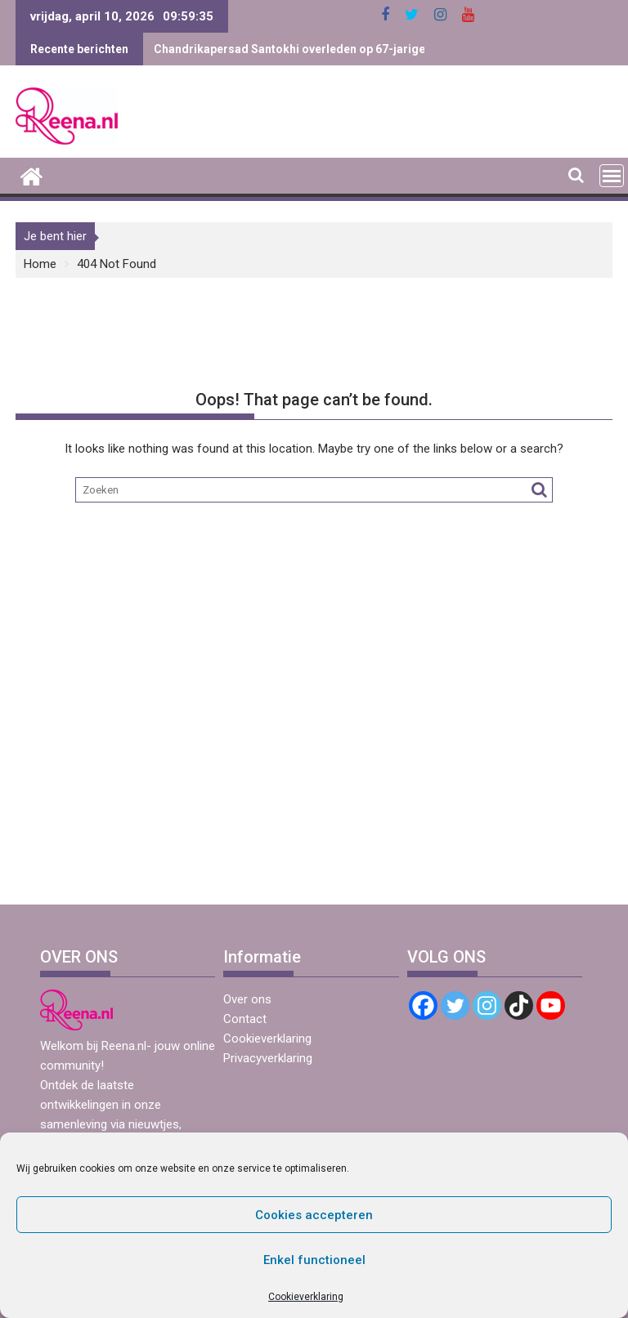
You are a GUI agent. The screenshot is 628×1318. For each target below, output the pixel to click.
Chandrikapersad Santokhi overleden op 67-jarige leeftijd (310, 49)
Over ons (247, 999)
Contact (245, 1019)
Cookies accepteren (314, 1215)
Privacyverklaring (267, 1058)
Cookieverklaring (305, 1296)
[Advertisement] (314, 768)
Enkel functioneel (314, 1260)
